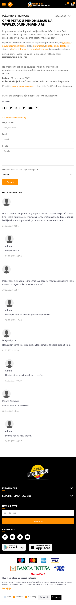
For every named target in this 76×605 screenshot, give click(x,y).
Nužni (9, 597)
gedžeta (66, 42)
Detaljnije (6, 588)
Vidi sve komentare (14, 117)
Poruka (5, 146)
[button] (10, 4)
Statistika (19, 597)
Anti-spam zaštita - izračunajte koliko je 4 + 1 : (21, 170)
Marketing (32, 597)
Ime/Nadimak (8, 123)
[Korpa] (72, 7)
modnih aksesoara (39, 49)
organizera (38, 45)
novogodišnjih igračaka (14, 45)
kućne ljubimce (18, 49)
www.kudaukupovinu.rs (23, 86)
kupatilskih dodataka (56, 45)
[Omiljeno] (66, 2)
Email (4, 134)
